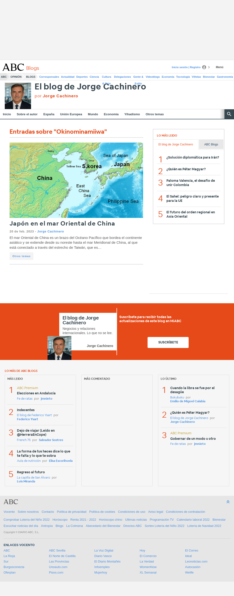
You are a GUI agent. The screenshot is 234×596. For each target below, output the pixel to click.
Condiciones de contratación (185, 511)
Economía (168, 76)
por (56, 96)
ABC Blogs (211, 144)
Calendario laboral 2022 (193, 519)
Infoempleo (102, 566)
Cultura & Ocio (106, 77)
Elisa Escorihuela (61, 461)
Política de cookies (102, 511)
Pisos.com (56, 572)
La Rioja (9, 555)
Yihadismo (132, 114)
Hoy (142, 550)
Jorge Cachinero (50, 231)
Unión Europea (71, 114)
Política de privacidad (71, 511)
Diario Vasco (103, 555)
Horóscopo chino (110, 519)
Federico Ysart (27, 419)
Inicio (7, 114)
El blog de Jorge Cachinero (90, 87)
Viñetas (196, 76)
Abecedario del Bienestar (103, 526)
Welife (189, 572)
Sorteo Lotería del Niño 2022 (164, 526)
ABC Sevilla (57, 550)
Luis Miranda (26, 481)
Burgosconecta (14, 566)
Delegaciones (122, 76)
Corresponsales (49, 76)
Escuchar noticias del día (21, 526)
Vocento (9, 511)
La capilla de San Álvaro (33, 477)
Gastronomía (225, 76)
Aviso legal (155, 511)
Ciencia (94, 76)
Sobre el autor (27, 114)
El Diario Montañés (107, 561)
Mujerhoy (100, 572)
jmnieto (46, 398)
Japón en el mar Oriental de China (62, 224)
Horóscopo (60, 519)
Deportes (82, 76)
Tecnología (183, 76)
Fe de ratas (24, 398)
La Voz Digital (103, 550)
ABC (4, 76)
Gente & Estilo (138, 77)
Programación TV (162, 519)
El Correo (191, 550)
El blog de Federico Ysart (34, 415)
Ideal (188, 555)
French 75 (24, 440)
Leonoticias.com (196, 561)
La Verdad (147, 561)
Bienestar (209, 76)
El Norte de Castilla (62, 555)
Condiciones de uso (131, 511)
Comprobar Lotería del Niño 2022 (27, 519)
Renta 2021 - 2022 (83, 519)
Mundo (93, 114)
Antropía (47, 526)
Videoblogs (153, 76)
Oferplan (10, 572)
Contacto (48, 511)
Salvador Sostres (51, 440)
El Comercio (148, 555)
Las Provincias (59, 561)
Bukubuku (177, 397)
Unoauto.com (58, 566)
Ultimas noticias (136, 519)
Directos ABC (132, 526)
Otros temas (155, 114)
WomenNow (148, 566)
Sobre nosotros (28, 511)
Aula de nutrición (29, 461)
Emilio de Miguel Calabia (187, 401)
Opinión (16, 76)
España (48, 114)
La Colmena (74, 526)
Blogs (30, 76)
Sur (6, 561)
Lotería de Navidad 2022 (204, 526)
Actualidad (67, 76)
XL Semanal (148, 572)
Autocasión (192, 566)
